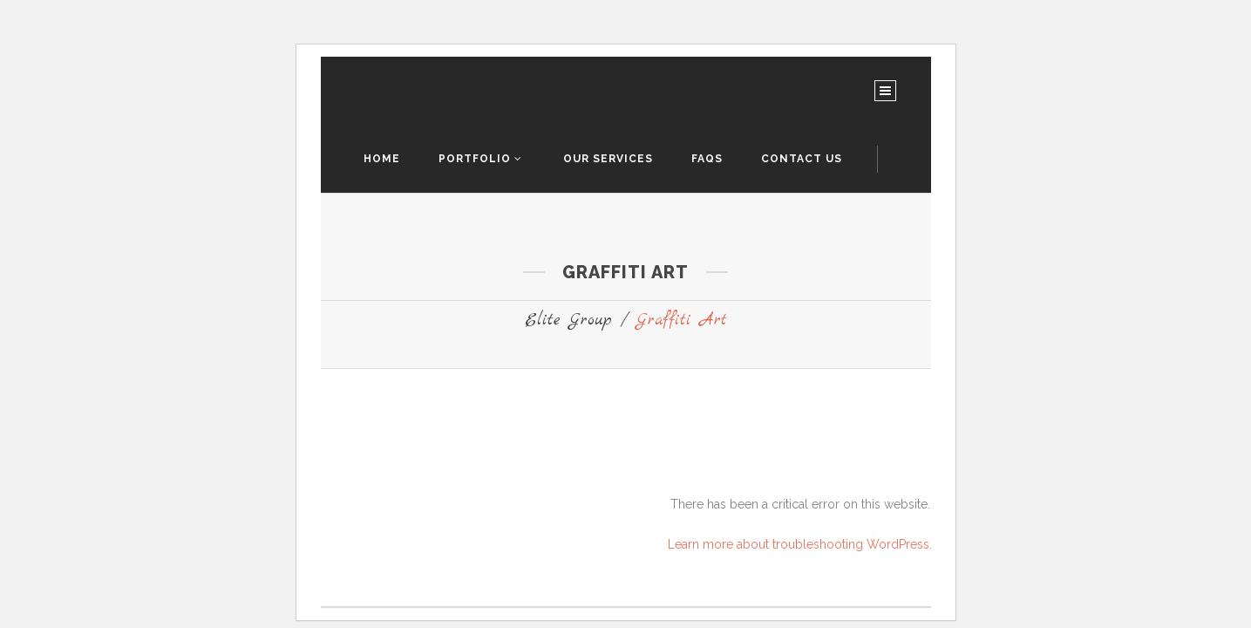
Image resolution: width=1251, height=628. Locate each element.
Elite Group (568, 320)
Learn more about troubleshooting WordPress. (800, 544)
